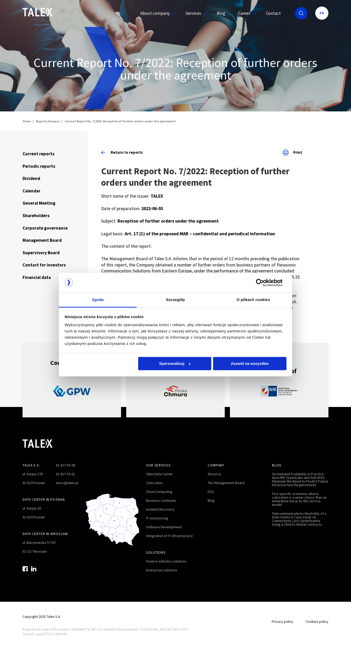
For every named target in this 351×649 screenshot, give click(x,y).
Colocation (154, 483)
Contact (273, 13)
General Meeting (39, 203)
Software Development (164, 527)
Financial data (37, 277)
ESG (211, 491)
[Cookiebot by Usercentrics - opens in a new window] (263, 282)
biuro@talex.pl (67, 483)
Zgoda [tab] (98, 300)
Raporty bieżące (47, 121)
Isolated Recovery (160, 509)
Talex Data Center (159, 474)
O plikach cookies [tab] (253, 300)
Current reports (38, 154)
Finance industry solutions (166, 561)
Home (27, 121)
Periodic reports (39, 166)
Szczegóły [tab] (175, 300)
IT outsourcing (157, 518)
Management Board (42, 240)
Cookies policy (317, 621)
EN (322, 13)
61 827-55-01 (65, 474)
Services (194, 13)
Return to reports (122, 152)
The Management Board (226, 483)
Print (292, 152)
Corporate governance (45, 228)
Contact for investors (44, 265)
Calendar (31, 191)
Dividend (31, 178)
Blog (221, 13)
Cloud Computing (159, 491)
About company (156, 13)
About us (214, 474)
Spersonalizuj (175, 363)
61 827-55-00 (65, 465)
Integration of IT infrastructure (169, 536)
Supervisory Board (41, 253)
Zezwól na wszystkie (250, 363)
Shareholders (36, 215)
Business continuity (161, 500)
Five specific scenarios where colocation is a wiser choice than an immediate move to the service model (299, 499)
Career (245, 13)
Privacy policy (282, 621)
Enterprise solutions (161, 570)
